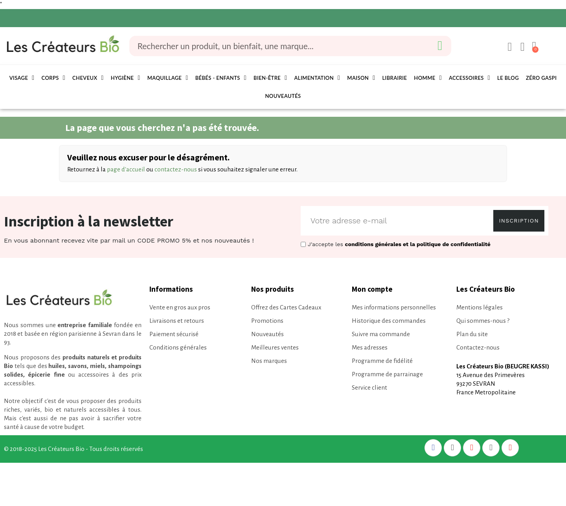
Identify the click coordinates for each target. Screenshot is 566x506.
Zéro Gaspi (541, 78)
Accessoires (469, 78)
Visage (22, 78)
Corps (53, 78)
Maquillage (167, 78)
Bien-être (270, 78)
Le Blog (508, 78)
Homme (428, 78)
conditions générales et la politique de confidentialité (418, 244)
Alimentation (317, 78)
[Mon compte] (508, 47)
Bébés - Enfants (220, 78)
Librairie (394, 78)
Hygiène (125, 78)
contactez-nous (175, 169)
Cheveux (88, 78)
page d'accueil (126, 169)
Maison (361, 78)
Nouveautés (283, 96)
